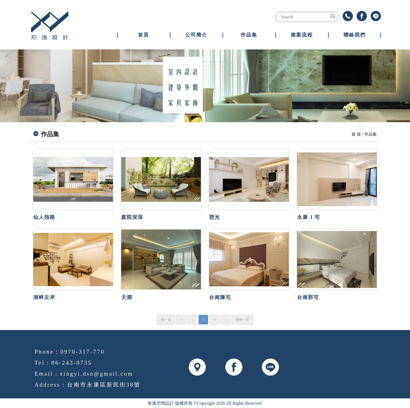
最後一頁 (242, 320)
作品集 (249, 35)
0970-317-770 (82, 352)
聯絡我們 (354, 35)
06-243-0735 (71, 363)
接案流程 (302, 35)
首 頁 (356, 134)
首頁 (143, 35)
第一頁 (166, 320)
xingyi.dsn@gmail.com (96, 374)
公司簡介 (196, 35)
